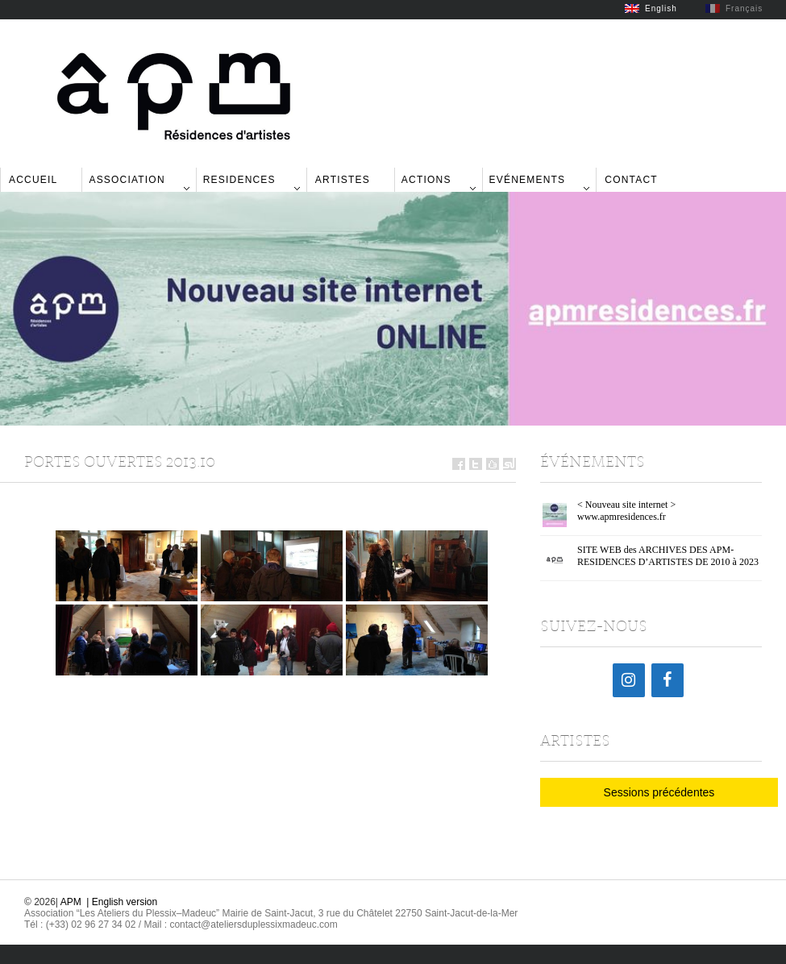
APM (70, 902)
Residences (239, 179)
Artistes (342, 179)
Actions (426, 179)
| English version (121, 902)
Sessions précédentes (659, 792)
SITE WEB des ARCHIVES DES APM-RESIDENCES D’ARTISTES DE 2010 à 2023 (668, 555)
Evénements (527, 179)
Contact (631, 179)
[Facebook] (667, 680)
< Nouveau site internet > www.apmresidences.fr (626, 510)
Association (126, 179)
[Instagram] (629, 680)
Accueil (33, 179)
